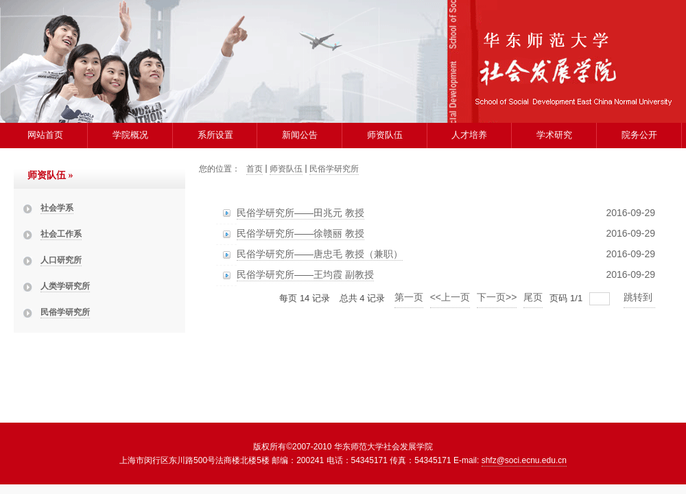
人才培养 (469, 135)
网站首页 (45, 135)
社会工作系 (61, 234)
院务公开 (639, 135)
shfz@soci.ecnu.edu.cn (524, 460)
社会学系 (56, 208)
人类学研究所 (65, 286)
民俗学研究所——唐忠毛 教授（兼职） (320, 253)
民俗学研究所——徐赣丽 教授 (300, 233)
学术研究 (554, 135)
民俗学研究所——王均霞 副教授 (305, 274)
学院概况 (130, 135)
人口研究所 (61, 260)
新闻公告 (300, 135)
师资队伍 (385, 135)
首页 (254, 169)
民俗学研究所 (65, 312)
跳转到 (639, 297)
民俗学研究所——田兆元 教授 (300, 212)
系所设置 (215, 135)
